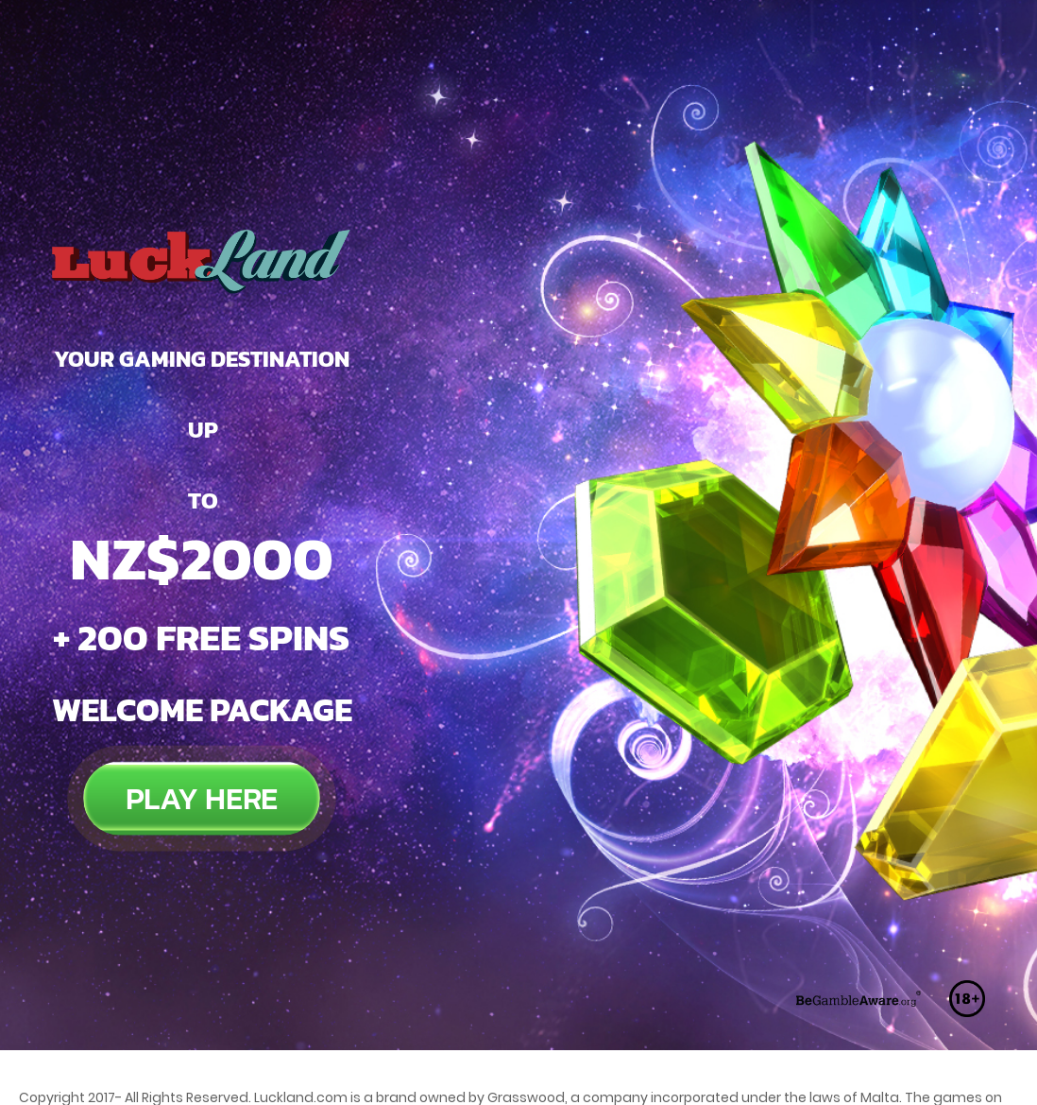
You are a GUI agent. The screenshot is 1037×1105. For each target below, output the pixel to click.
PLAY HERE (202, 715)
